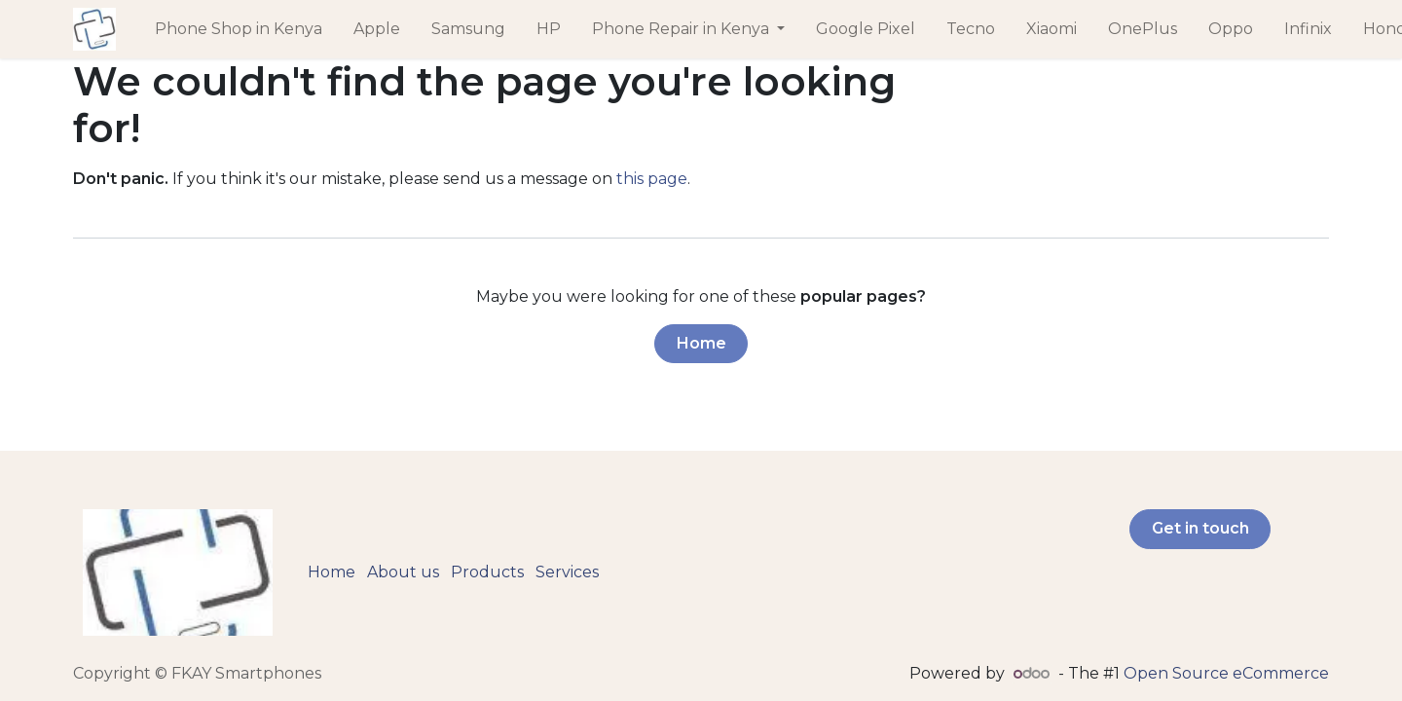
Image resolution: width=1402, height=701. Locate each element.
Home (701, 343)
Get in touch (1200, 528)
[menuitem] (238, 29)
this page (651, 178)
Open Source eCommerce (1226, 673)
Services (567, 572)
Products (487, 572)
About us (403, 572)
